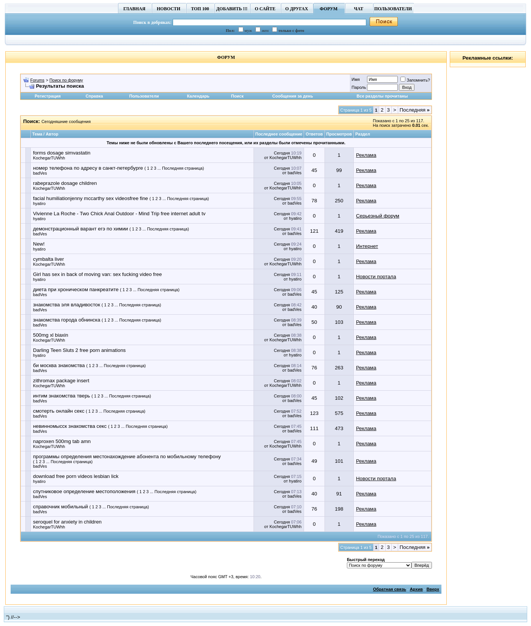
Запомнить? (415, 80)
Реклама (366, 155)
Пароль (358, 87)
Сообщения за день (292, 96)
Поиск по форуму (66, 80)
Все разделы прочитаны (382, 96)
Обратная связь (389, 589)
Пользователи (144, 96)
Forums (37, 80)
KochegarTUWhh (49, 158)
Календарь (198, 96)
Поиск (237, 96)
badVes (40, 173)
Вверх (433, 589)
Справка (94, 96)
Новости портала (376, 276)
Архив (416, 589)
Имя (355, 79)
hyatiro (39, 203)
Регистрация (48, 96)
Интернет (367, 246)
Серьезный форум (377, 216)
